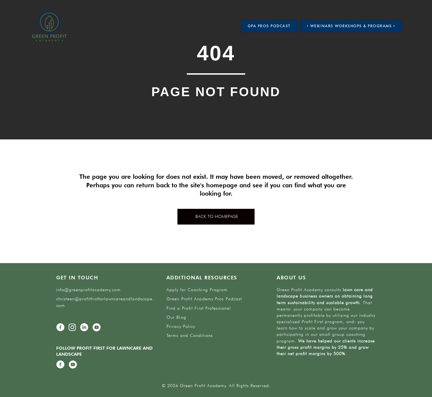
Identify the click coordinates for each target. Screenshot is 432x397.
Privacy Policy (180, 326)
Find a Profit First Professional (198, 308)
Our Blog (176, 317)
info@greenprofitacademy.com (88, 289)
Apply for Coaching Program (197, 289)
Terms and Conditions (189, 335)
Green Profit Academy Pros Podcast (204, 298)
